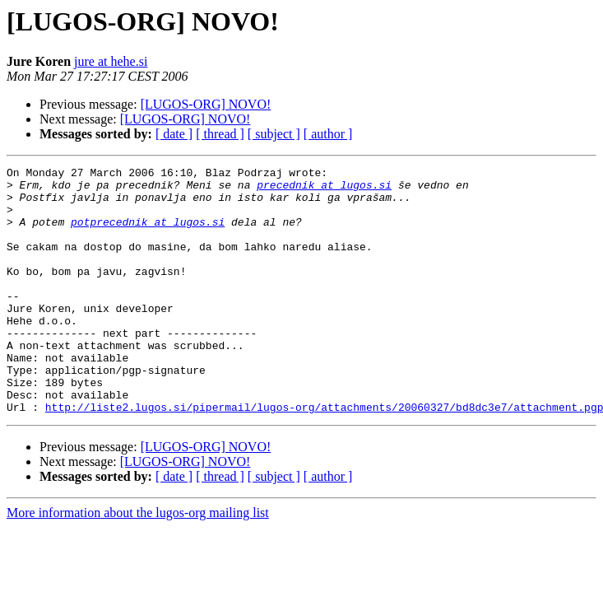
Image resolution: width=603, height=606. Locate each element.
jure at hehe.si (110, 61)
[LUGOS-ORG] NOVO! (206, 104)
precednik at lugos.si (324, 189)
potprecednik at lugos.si (148, 233)
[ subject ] (274, 134)
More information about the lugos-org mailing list (138, 562)
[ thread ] (220, 134)
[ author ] (328, 134)
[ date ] (173, 134)
